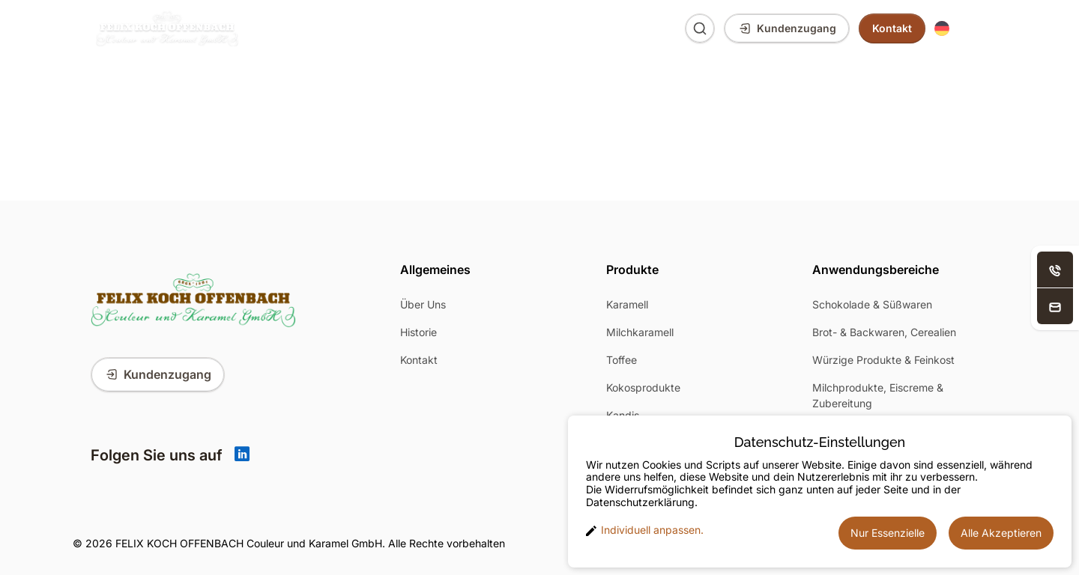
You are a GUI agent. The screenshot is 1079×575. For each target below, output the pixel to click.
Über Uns (540, 28)
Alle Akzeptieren (1001, 532)
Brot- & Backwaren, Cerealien (884, 332)
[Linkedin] (242, 455)
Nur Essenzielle (887, 532)
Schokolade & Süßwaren (872, 304)
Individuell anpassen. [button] (645, 530)
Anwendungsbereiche (417, 28)
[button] (958, 29)
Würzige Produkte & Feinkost (883, 359)
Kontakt (419, 359)
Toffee (621, 359)
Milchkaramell (640, 332)
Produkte (295, 28)
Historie (418, 332)
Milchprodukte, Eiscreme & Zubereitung (877, 395)
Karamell (627, 304)
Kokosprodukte (643, 387)
